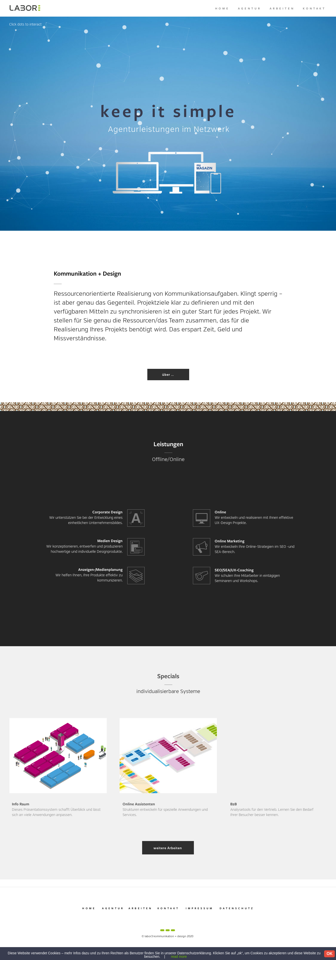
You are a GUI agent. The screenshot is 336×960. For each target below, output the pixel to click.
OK (330, 954)
